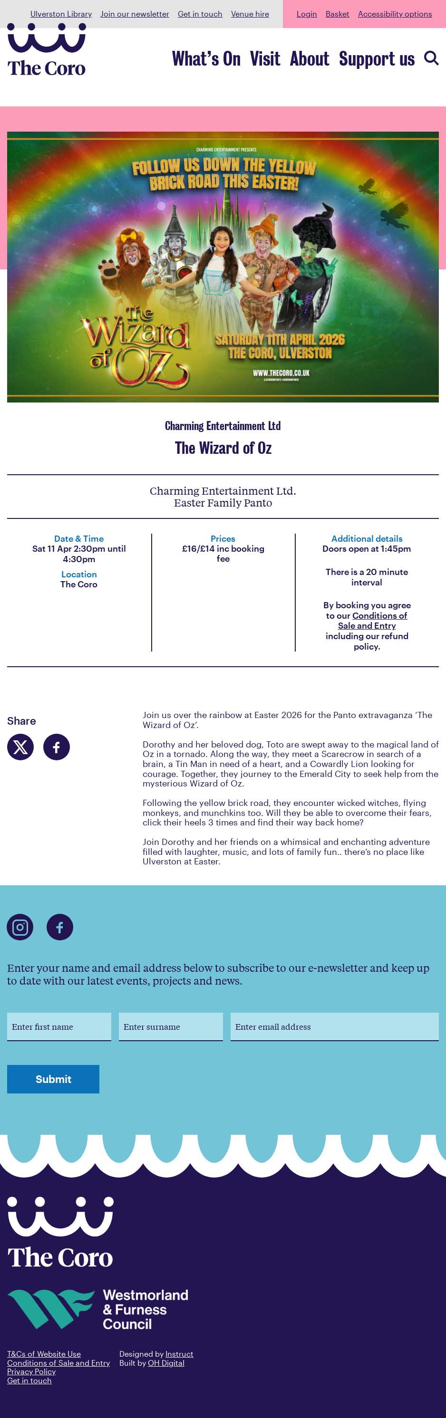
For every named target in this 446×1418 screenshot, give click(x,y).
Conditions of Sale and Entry (373, 620)
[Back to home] (60, 1263)
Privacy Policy (31, 1371)
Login (307, 13)
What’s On (273, 63)
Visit (314, 63)
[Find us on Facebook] (60, 927)
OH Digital (166, 1362)
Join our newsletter (134, 13)
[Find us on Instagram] (20, 927)
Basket (337, 13)
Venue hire (250, 13)
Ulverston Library (61, 13)
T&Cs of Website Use (44, 1353)
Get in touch (200, 13)
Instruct (179, 1353)
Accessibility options (395, 13)
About (345, 63)
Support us (391, 63)
